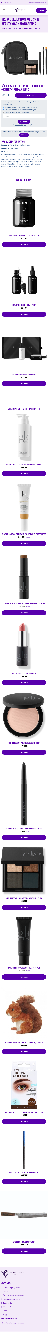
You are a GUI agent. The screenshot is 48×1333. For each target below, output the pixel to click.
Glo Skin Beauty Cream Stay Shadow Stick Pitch (24, 828)
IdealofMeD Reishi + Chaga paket (24, 305)
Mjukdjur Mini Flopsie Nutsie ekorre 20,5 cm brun (24, 1042)
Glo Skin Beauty (24, 145)
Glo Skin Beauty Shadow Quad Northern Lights (24, 898)
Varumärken (14, 145)
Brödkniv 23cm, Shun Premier (24, 1242)
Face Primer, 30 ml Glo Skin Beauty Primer (24, 968)
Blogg (5, 1315)
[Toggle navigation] (3, 10)
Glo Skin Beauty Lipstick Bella (24, 673)
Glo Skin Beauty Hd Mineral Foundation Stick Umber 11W (24, 603)
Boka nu (24, 135)
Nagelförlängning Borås (11, 1299)
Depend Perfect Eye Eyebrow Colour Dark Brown (24, 1112)
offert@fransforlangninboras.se (37, 3)
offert (41, 10)
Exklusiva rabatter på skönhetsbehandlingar (20, 110)
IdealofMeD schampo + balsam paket (24, 374)
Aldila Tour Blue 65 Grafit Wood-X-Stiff (24, 1172)
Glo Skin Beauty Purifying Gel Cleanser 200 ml (24, 464)
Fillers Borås (7, 1307)
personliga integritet (20, 125)
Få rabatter (24, 122)
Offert (5, 1311)
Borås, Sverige (7, 3)
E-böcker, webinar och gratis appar (17, 112)
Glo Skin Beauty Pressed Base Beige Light (24, 743)
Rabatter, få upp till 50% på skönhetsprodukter (21, 107)
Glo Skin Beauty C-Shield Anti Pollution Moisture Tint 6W (24, 534)
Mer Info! (30, 95)
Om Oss (5, 1291)
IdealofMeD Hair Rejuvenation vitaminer (24, 235)
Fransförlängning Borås (11, 1288)
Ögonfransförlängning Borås (13, 1295)
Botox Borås (7, 1303)
